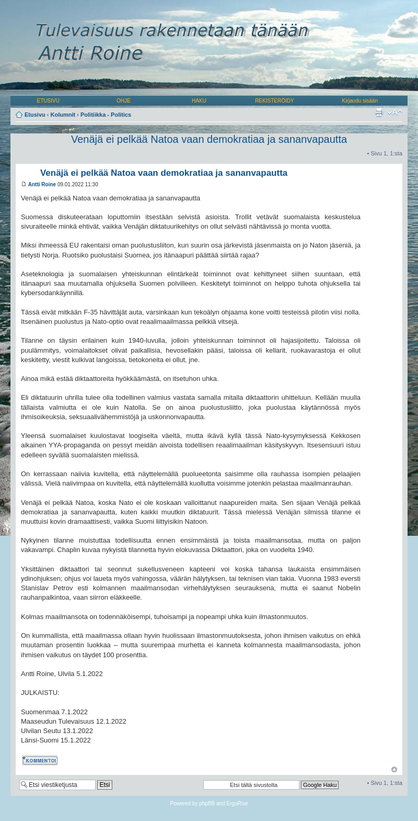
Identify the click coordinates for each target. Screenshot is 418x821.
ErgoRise (237, 803)
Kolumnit (63, 114)
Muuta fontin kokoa (394, 112)
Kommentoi (41, 760)
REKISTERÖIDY (274, 101)
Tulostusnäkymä (379, 112)
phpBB (207, 803)
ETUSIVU (48, 101)
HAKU (199, 101)
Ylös (394, 769)
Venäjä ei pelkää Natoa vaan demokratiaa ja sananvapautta (209, 139)
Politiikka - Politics (105, 114)
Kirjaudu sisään (360, 101)
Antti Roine (42, 184)
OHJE (124, 101)
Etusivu (35, 114)
